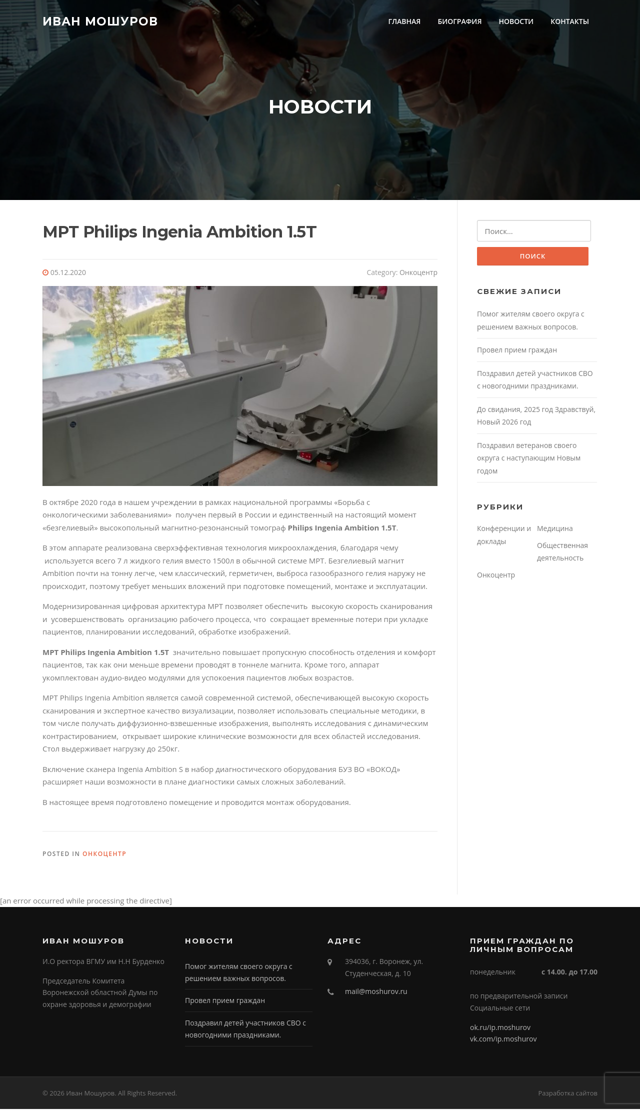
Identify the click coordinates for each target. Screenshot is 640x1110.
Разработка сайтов (568, 1094)
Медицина (555, 529)
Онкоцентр (419, 273)
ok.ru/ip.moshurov (500, 1027)
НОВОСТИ (516, 21)
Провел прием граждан (517, 351)
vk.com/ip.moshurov (503, 1039)
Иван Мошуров (100, 21)
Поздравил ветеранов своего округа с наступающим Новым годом (528, 459)
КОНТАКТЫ (569, 21)
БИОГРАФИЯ (460, 21)
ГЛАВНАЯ (404, 21)
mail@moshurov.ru (376, 992)
